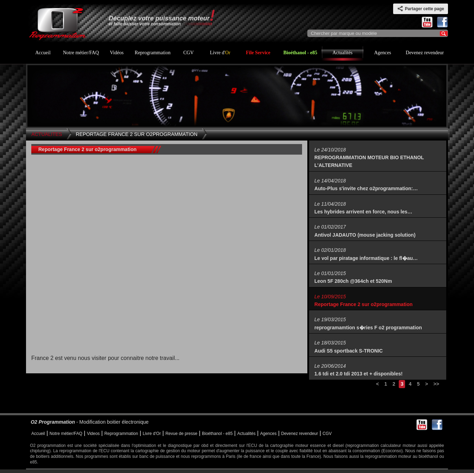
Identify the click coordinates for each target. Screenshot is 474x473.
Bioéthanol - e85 (300, 52)
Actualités (343, 52)
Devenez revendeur (425, 52)
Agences (382, 52)
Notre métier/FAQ (81, 52)
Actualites (46, 134)
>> (436, 384)
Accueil (43, 52)
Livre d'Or (152, 433)
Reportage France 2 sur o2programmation (137, 134)
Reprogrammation (153, 52)
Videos (93, 433)
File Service (258, 52)
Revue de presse (181, 433)
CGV (188, 52)
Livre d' (220, 52)
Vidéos (117, 52)
